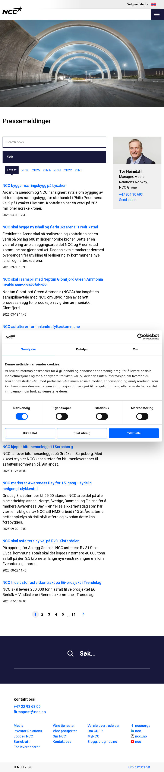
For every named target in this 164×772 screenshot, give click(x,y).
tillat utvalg (81, 433)
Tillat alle (134, 433)
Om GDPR (95, 731)
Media (18, 726)
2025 (36, 170)
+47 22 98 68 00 (27, 706)
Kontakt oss (62, 742)
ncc (135, 730)
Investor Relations (28, 731)
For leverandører (27, 747)
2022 (68, 170)
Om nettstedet (139, 767)
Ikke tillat (30, 433)
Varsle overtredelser (104, 726)
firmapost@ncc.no (30, 712)
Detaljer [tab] (82, 349)
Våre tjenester (64, 726)
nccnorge (140, 725)
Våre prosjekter (65, 731)
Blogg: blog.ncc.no (102, 742)
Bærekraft (21, 742)
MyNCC (93, 736)
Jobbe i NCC (23, 736)
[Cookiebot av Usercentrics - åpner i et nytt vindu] (140, 336)
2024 (47, 170)
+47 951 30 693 (131, 194)
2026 (25, 170)
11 (74, 614)
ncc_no (138, 736)
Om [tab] (135, 349)
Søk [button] (10, 157)
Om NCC (59, 736)
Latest (11, 170)
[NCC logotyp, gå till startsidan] (12, 10)
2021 (79, 170)
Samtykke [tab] (28, 349)
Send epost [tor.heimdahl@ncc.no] (127, 200)
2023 (57, 170)
